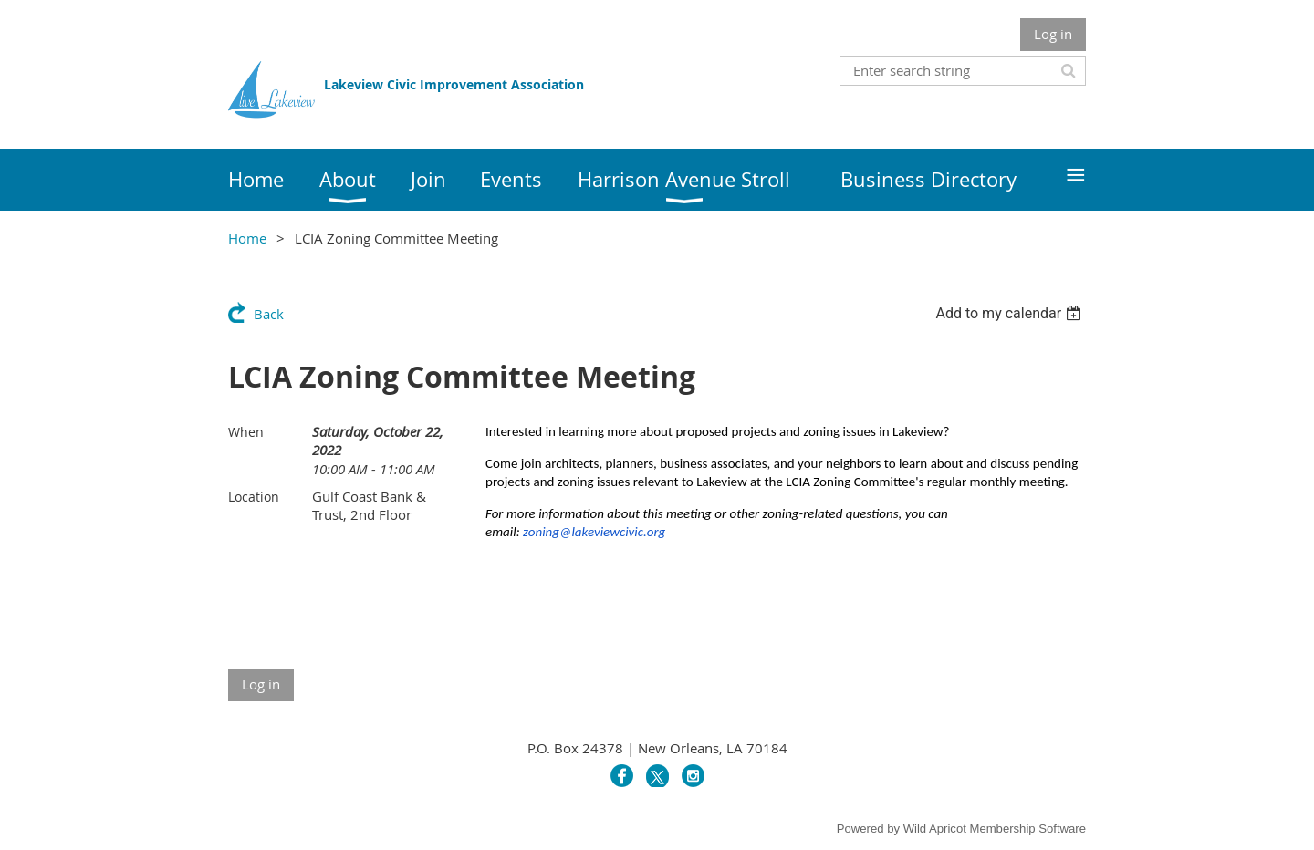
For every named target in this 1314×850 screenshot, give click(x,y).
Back (269, 314)
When (246, 432)
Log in (1053, 34)
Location (253, 496)
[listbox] (1010, 313)
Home (247, 238)
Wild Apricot (934, 828)
